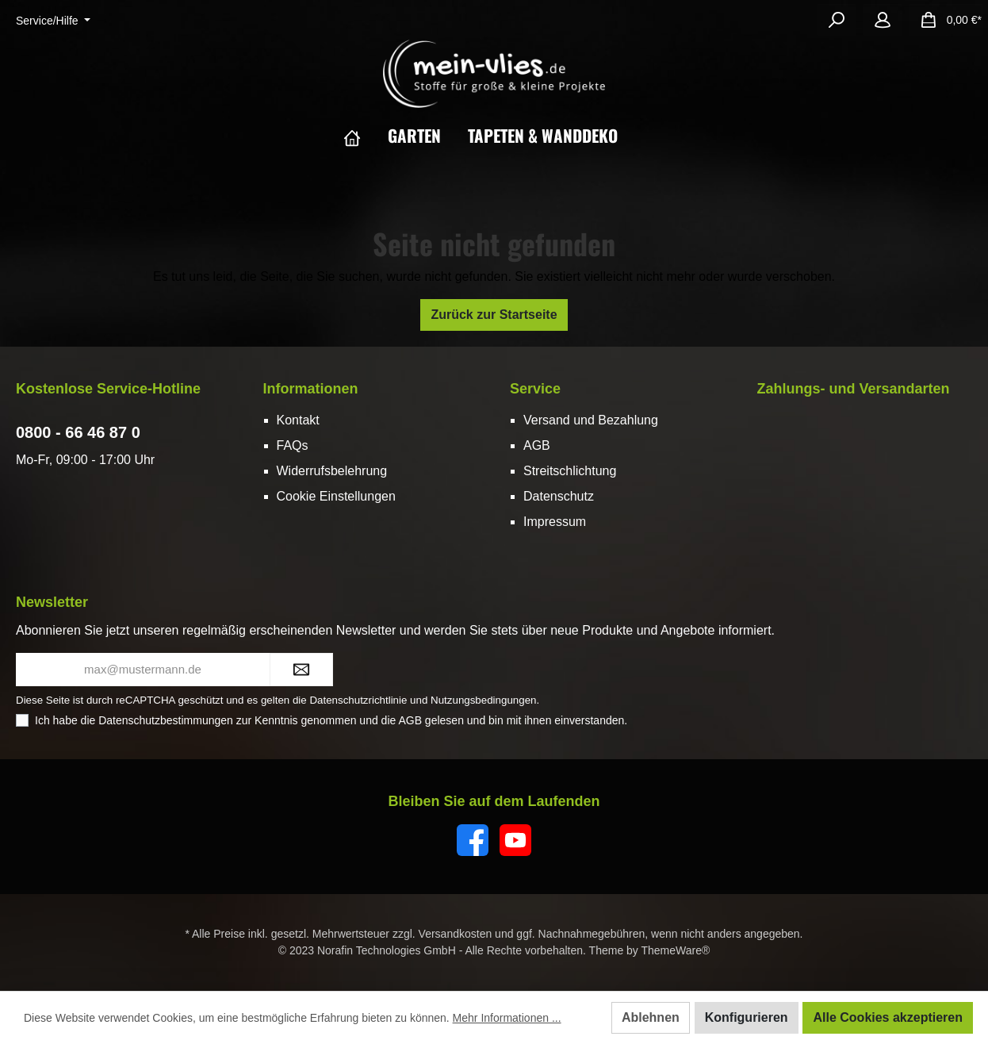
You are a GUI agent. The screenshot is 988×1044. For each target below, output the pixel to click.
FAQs (292, 445)
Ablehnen (651, 1017)
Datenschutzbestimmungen (165, 720)
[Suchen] (837, 20)
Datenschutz (558, 496)
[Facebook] (472, 840)
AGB (536, 445)
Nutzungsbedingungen (483, 700)
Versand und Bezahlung (590, 420)
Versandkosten (455, 933)
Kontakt (298, 420)
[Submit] (301, 670)
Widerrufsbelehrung (332, 471)
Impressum (554, 521)
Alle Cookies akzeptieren (888, 1017)
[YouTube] (515, 840)
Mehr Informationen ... (507, 1017)
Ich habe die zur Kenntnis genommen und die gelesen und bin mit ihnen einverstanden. (331, 720)
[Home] (365, 136)
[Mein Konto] (883, 20)
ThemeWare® (675, 950)
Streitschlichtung (569, 471)
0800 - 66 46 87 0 (78, 432)
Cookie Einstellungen (336, 496)
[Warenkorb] (945, 20)
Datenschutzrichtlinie (358, 700)
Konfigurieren (746, 1017)
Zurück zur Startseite (494, 314)
